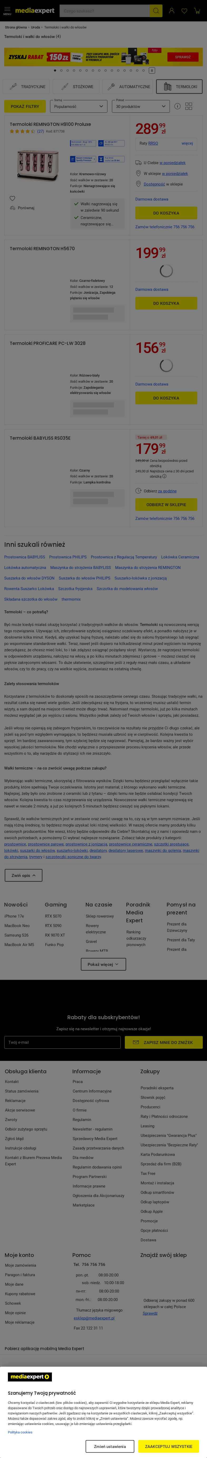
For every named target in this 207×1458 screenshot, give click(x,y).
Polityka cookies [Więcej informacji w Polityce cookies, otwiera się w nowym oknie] (20, 1432)
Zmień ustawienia (110, 1446)
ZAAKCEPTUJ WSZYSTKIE (168, 1446)
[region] (103, 1412)
